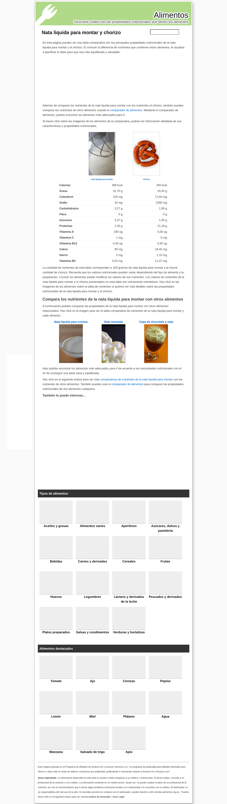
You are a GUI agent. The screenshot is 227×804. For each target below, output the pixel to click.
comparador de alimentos (126, 110)
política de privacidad (99, 796)
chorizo (146, 179)
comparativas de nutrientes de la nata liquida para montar (136, 379)
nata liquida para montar (102, 179)
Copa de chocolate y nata (156, 321)
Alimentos (171, 15)
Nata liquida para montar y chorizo (81, 32)
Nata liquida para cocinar (71, 321)
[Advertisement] (113, 78)
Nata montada (113, 321)
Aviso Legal (118, 796)
